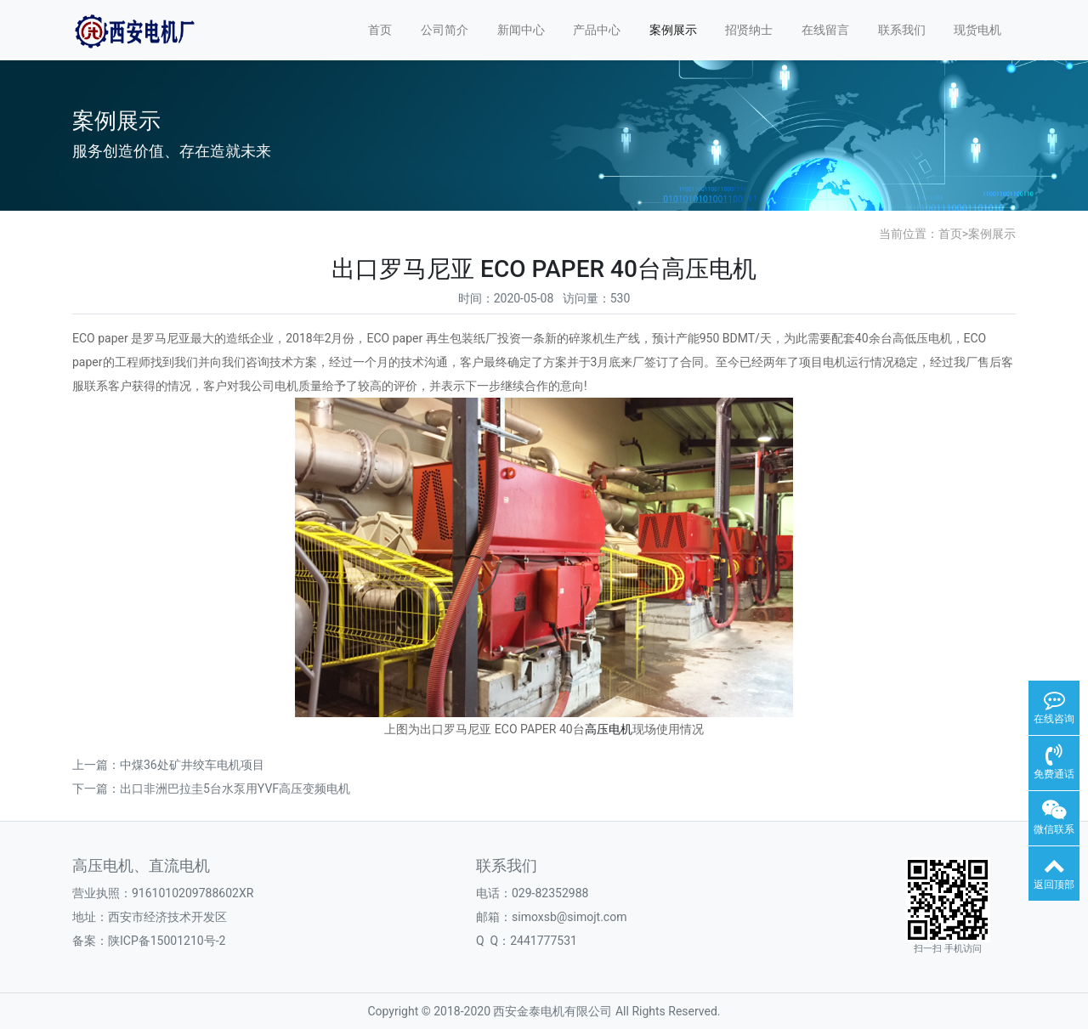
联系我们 (902, 30)
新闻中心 (521, 30)
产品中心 (596, 30)
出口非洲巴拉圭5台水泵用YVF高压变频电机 (235, 788)
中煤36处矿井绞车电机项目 (192, 765)
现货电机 (977, 30)
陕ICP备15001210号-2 (166, 940)
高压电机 (608, 729)
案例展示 (673, 30)
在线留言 (825, 30)
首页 (380, 30)
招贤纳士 (749, 30)
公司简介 (444, 30)
